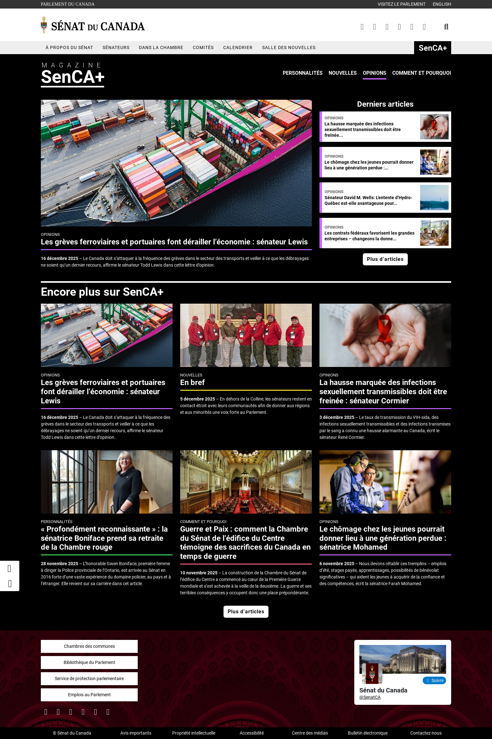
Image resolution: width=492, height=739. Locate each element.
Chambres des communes (89, 646)
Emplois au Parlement (89, 694)
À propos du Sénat (69, 47)
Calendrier (238, 47)
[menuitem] (303, 73)
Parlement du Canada (69, 4)
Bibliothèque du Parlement (89, 662)
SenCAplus (432, 47)
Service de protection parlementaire (89, 678)
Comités (203, 47)
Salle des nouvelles (289, 47)
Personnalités (303, 73)
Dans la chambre (161, 47)
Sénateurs (116, 47)
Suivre (434, 680)
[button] (9, 584)
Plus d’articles (385, 259)
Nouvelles (343, 73)
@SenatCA (370, 697)
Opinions (374, 73)
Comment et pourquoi (421, 73)
